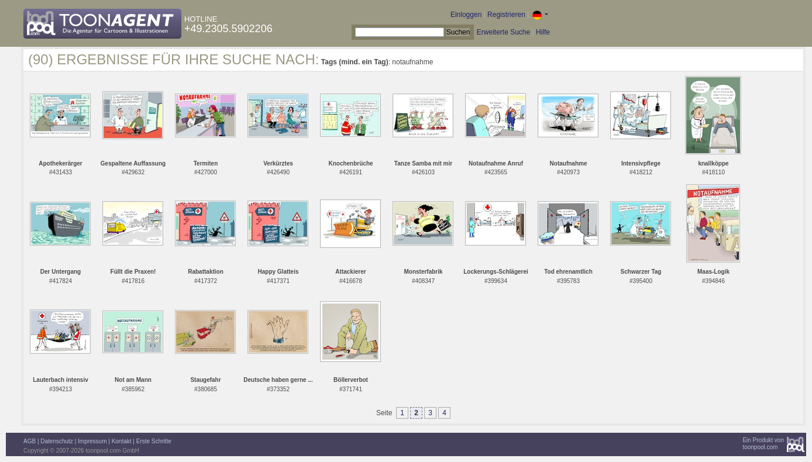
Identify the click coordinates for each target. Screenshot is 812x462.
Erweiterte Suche (503, 32)
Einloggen (465, 15)
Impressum (92, 441)
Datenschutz (56, 441)
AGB (29, 441)
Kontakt (122, 441)
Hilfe (543, 32)
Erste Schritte (153, 441)
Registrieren (506, 15)
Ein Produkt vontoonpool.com (763, 443)
